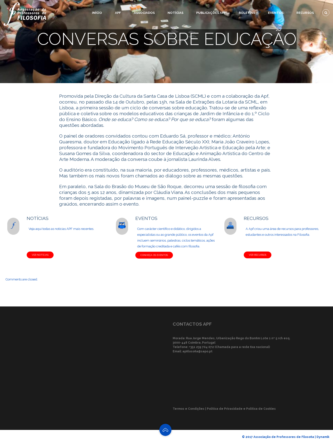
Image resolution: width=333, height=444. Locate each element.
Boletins (247, 13)
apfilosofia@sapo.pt (197, 351)
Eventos (276, 13)
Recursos (305, 13)
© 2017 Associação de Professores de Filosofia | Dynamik (285, 437)
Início (97, 13)
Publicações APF (211, 13)
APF (118, 13)
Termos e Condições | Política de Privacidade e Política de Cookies (224, 408)
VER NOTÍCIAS (40, 254)
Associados (144, 13)
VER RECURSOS (257, 254)
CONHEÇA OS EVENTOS (154, 255)
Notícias (175, 13)
